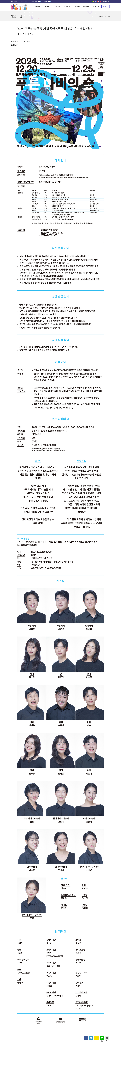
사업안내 (38, 6)
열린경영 (86, 6)
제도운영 (57, 6)
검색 (104, 6)
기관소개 (96, 6)
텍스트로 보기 (24, 1)
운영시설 (67, 6)
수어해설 (107, 1)
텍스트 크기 (36, 1)
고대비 (47, 1)
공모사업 (48, 6)
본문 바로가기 (14, 1)
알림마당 (77, 6)
